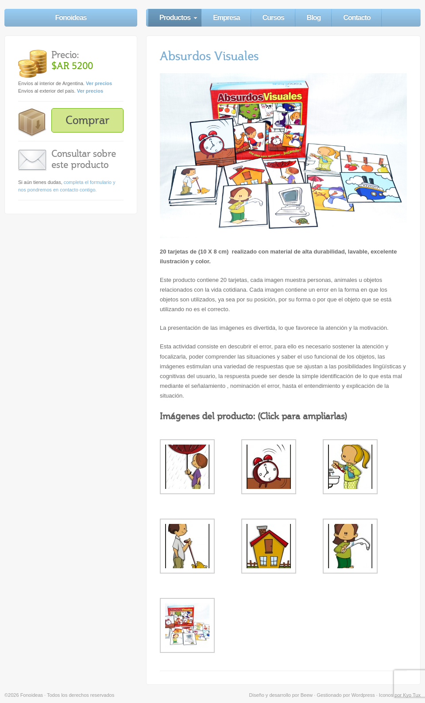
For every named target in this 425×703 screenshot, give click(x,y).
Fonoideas (70, 17)
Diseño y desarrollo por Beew (281, 695)
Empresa (226, 17)
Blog (314, 17)
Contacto (356, 17)
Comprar (87, 120)
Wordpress (363, 695)
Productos (174, 17)
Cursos (273, 17)
